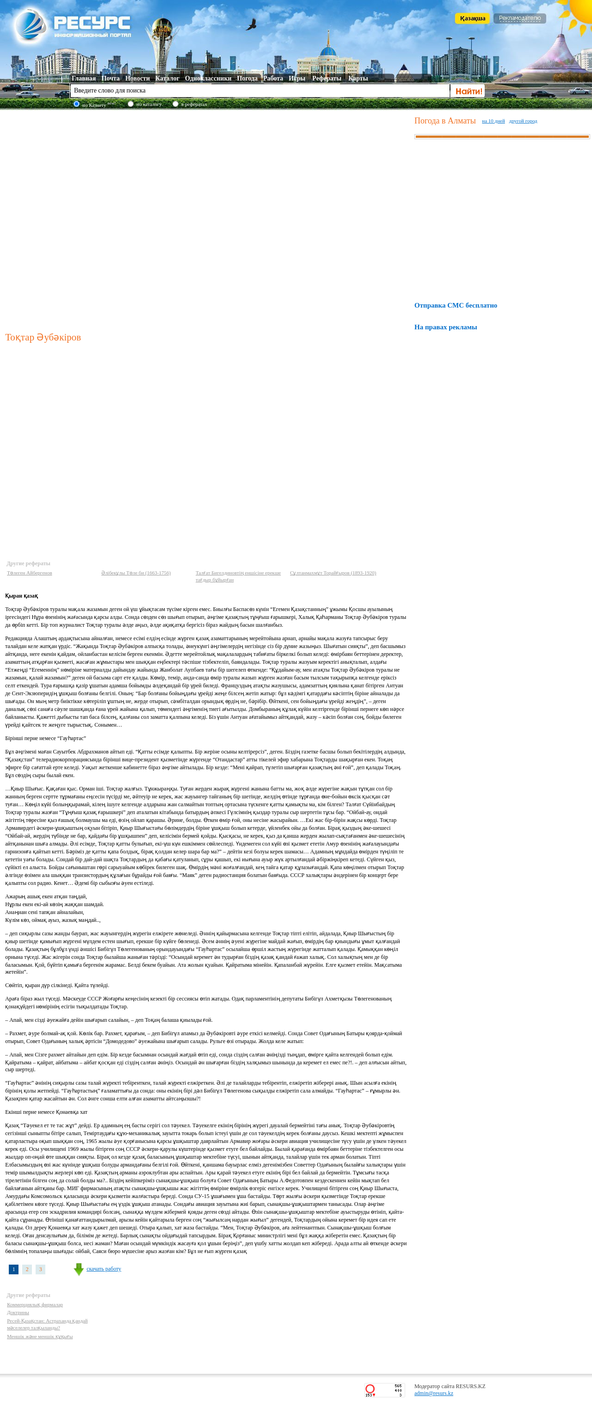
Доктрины (18, 1312)
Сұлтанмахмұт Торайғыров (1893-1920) (333, 572)
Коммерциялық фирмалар (35, 1304)
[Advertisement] (101, 218)
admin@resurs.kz (433, 1393)
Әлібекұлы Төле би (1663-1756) (136, 572)
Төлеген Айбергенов (29, 572)
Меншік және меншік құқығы (40, 1336)
